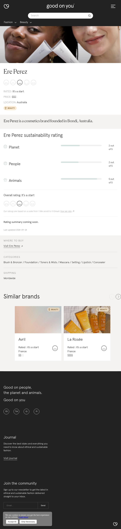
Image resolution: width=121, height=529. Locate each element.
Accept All (12, 522)
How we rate (66, 211)
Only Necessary (28, 522)
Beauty (24, 22)
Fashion (8, 22)
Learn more (23, 517)
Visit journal (10, 458)
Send (43, 505)
